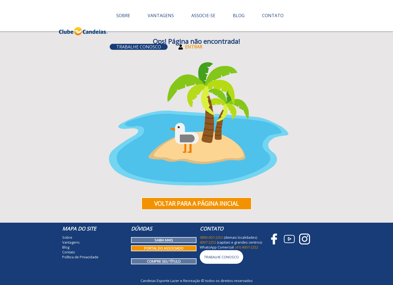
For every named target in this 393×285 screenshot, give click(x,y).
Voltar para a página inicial (196, 203)
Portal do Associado (163, 248)
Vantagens (161, 16)
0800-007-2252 (211, 237)
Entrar (190, 47)
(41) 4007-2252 (246, 247)
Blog (239, 16)
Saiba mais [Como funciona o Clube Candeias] (163, 240)
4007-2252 (208, 242)
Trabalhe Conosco (138, 47)
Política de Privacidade (80, 257)
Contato (273, 16)
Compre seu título (164, 261)
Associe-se (203, 16)
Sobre (123, 16)
